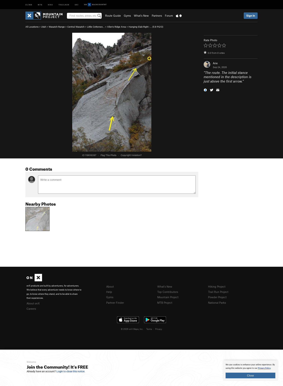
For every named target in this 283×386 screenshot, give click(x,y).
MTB (40, 4)
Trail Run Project (218, 291)
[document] (250, 370)
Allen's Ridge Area (116, 26)
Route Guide (113, 15)
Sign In (250, 15)
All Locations (32, 26)
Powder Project (217, 297)
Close (250, 375)
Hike (50, 4)
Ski (77, 4)
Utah (43, 26)
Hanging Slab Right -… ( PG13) (146, 26)
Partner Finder (115, 302)
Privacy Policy (264, 368)
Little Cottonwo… (96, 26)
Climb (28, 4)
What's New (141, 15)
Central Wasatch (75, 26)
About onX (33, 303)
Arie (215, 63)
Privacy (158, 329)
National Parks (217, 302)
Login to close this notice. (70, 371)
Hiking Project (216, 286)
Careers (31, 308)
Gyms (127, 15)
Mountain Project (167, 297)
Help (109, 291)
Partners (157, 15)
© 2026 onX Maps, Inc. (132, 329)
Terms (149, 329)
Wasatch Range (57, 26)
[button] (205, 90)
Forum (169, 15)
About (110, 286)
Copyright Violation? (131, 155)
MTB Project (164, 302)
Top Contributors (167, 291)
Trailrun (64, 4)
